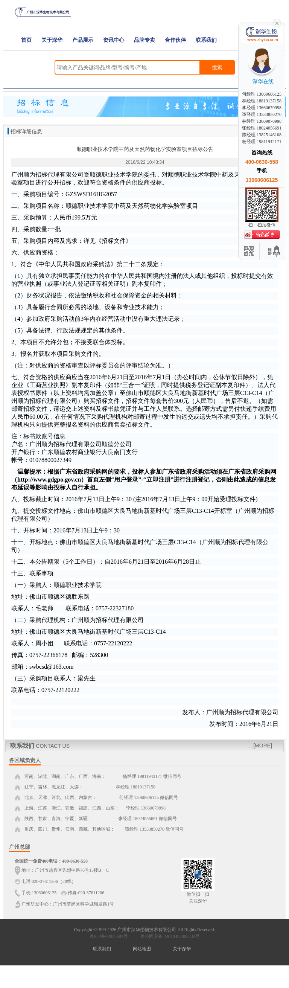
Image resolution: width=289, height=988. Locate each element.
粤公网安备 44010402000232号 (168, 936)
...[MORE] (260, 746)
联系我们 (206, 40)
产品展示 (82, 40)
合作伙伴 (175, 40)
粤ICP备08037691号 (108, 936)
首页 (26, 40)
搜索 (217, 67)
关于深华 (51, 40)
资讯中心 (113, 40)
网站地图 (142, 948)
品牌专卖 (144, 40)
